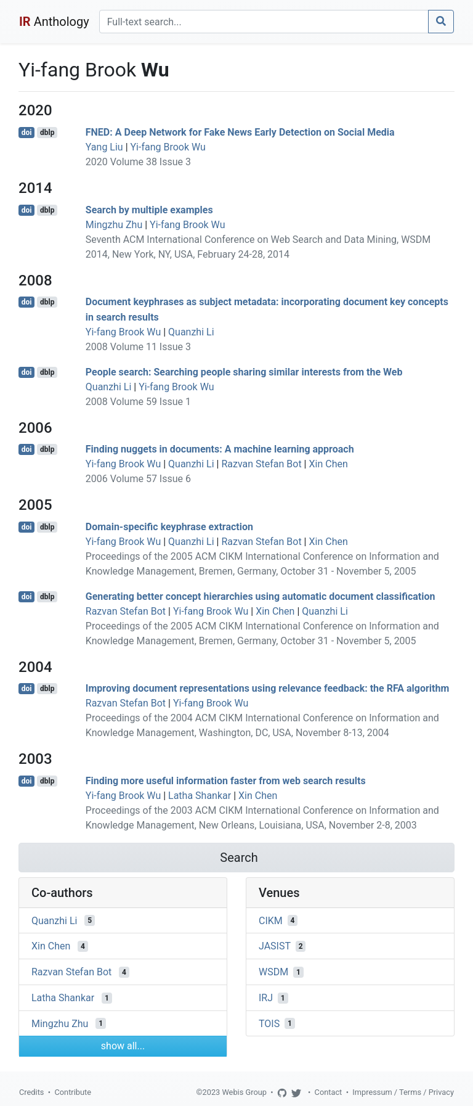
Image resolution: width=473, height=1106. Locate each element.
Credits (31, 1092)
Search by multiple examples (149, 210)
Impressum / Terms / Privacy (403, 1092)
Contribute (72, 1092)
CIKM (271, 920)
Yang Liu (104, 147)
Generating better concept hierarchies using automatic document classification (260, 596)
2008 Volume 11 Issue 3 (138, 347)
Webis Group (244, 1092)
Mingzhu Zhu (114, 225)
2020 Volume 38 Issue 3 (138, 162)
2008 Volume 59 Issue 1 (138, 402)
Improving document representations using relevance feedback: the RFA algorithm (268, 688)
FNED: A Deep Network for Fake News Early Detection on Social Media (240, 132)
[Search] (264, 21)
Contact (328, 1092)
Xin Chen (328, 464)
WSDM (273, 972)
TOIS (269, 1023)
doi (27, 132)
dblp (47, 132)
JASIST (275, 946)
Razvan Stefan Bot (261, 464)
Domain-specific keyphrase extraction (169, 527)
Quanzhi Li (191, 332)
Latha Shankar (199, 795)
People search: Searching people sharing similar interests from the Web (244, 372)
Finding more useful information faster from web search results (226, 781)
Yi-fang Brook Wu (168, 147)
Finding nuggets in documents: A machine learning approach (220, 449)
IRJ (266, 998)
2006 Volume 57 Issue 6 (138, 479)
